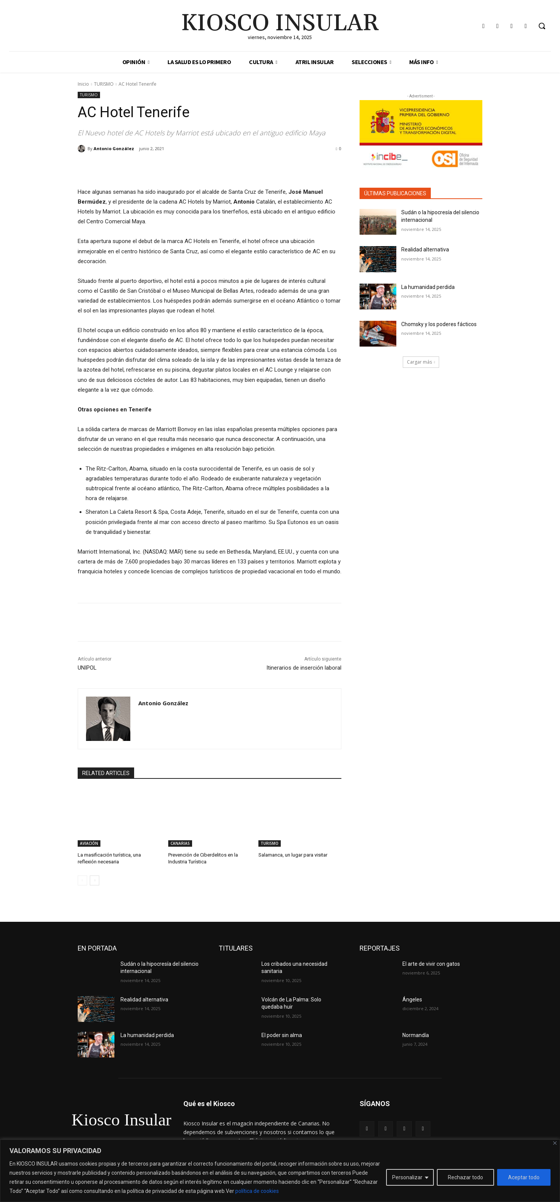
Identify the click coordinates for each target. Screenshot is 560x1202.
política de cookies (257, 1191)
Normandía (415, 1035)
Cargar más (421, 362)
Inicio (83, 84)
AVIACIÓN (89, 843)
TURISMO (104, 84)
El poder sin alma (281, 1035)
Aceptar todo (524, 1177)
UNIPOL (87, 667)
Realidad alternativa (425, 249)
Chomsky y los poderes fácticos (439, 324)
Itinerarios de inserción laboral (303, 667)
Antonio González (114, 148)
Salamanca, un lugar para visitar (292, 855)
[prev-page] (82, 880)
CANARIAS (180, 843)
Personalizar (407, 1177)
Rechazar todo (465, 1177)
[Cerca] (555, 1143)
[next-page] (94, 880)
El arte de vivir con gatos (431, 963)
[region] (280, 1170)
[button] (542, 26)
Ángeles (412, 999)
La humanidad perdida (428, 287)
